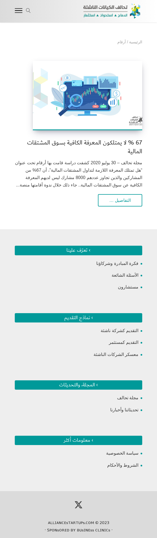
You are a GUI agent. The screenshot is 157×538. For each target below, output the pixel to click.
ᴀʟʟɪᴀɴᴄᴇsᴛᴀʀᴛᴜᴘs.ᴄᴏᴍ (71, 522)
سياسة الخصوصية (122, 453)
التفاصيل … (120, 200)
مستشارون (128, 287)
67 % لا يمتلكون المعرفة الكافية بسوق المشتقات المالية (84, 147)
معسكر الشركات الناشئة (116, 354)
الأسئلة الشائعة (125, 275)
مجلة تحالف (127, 397)
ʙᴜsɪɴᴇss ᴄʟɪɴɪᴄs (93, 530)
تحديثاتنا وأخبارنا (124, 409)
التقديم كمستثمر (123, 342)
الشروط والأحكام (122, 465)
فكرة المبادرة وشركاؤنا (117, 263)
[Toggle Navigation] (18, 11)
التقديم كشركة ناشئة (119, 330)
